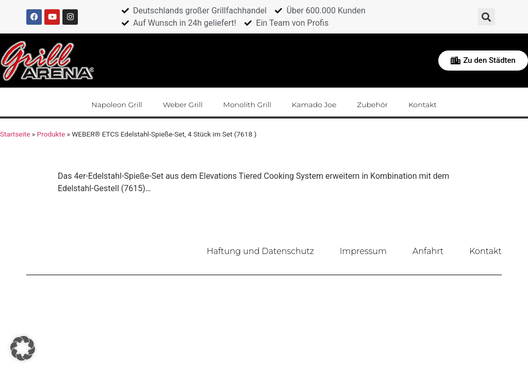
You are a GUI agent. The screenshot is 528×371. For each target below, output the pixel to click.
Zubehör (372, 104)
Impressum (363, 251)
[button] (486, 16)
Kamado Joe (314, 104)
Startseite (15, 134)
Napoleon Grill (116, 104)
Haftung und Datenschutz (260, 251)
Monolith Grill (247, 104)
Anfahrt (427, 251)
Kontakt (422, 104)
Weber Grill (183, 104)
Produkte (51, 134)
